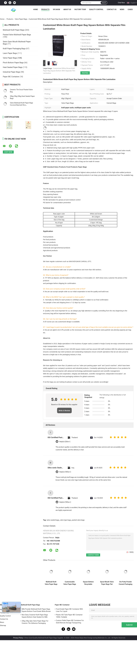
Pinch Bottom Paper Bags (13, 63)
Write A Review (64, 410)
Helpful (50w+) (64, 442)
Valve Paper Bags (21, 19)
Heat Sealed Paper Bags (12, 67)
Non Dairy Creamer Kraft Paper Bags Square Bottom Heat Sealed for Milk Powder (35, 616)
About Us (67, 9)
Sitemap (3, 625)
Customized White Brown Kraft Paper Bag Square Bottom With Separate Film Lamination (59, 70)
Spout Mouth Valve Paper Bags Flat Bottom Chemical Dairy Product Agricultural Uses (107, 583)
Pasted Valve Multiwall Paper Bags (17, 35)
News (122, 9)
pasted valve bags (78, 520)
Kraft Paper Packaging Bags (14, 48)
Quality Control (96, 9)
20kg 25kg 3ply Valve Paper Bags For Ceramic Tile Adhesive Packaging (35, 622)
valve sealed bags (53, 520)
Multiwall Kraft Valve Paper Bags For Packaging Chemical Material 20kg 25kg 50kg (51, 583)
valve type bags (65, 520)
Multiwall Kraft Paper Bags (13, 30)
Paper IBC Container (11, 77)
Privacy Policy (18, 638)
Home (35, 9)
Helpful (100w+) (65, 472)
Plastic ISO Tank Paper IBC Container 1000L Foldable (69, 616)
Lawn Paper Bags (10, 53)
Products (45, 9)
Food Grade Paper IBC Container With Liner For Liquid (69, 610)
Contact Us (111, 9)
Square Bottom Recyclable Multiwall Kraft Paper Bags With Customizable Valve (88, 583)
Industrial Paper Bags (11, 72)
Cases (130, 9)
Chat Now (121, 3)
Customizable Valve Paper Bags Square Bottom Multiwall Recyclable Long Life (69, 583)
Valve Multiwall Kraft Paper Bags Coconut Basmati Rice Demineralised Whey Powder (21, 105)
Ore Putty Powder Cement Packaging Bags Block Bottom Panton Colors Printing (125, 583)
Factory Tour (80, 9)
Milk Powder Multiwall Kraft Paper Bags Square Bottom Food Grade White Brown (36, 610)
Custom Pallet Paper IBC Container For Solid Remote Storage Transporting (70, 622)
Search (104, 3)
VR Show (56, 9)
